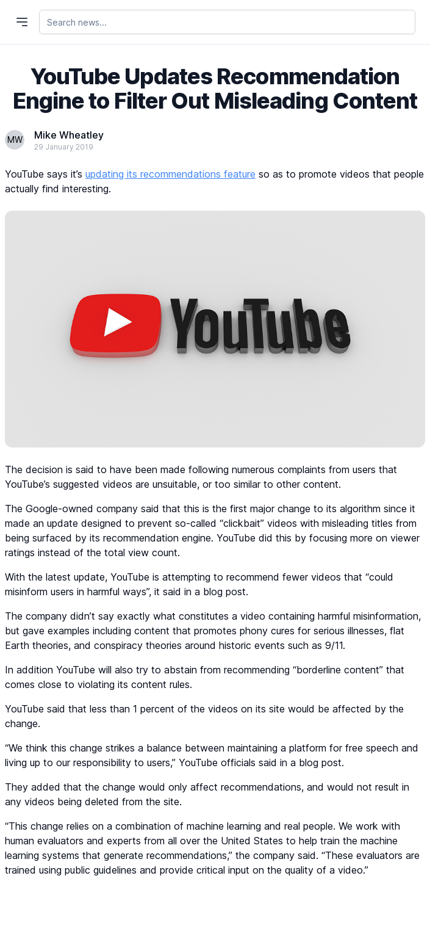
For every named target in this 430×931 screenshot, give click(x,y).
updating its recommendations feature (170, 174)
